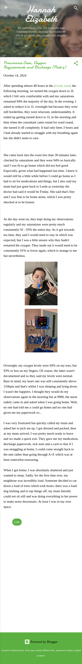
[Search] (76, 8)
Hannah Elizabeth (41, 14)
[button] (76, 64)
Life (17, 522)
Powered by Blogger (41, 642)
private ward (62, 85)
